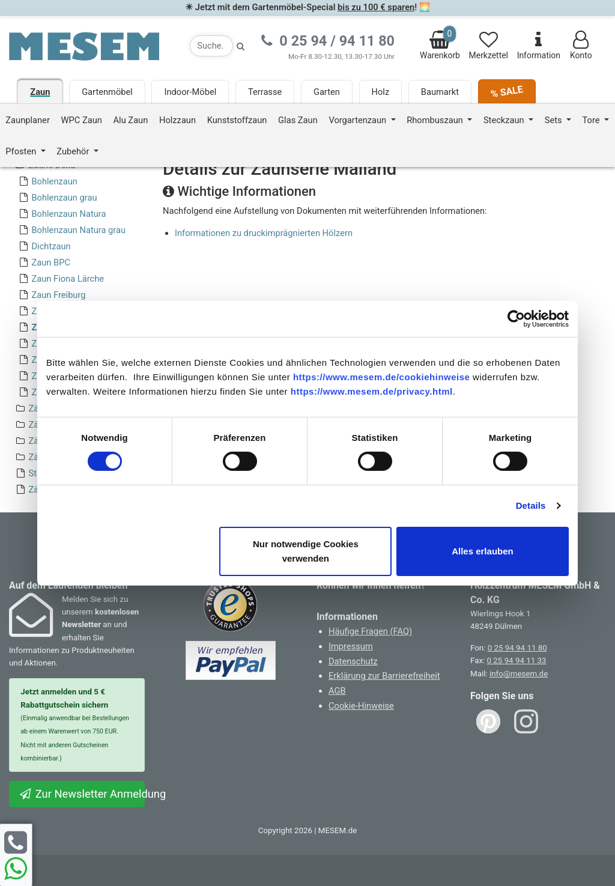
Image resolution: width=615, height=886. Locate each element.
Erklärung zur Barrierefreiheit (384, 675)
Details (531, 505)
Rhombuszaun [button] (436, 120)
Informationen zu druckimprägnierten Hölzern (264, 233)
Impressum (351, 646)
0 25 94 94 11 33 (517, 660)
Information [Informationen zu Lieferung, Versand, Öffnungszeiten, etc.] (538, 46)
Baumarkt (440, 91)
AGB (337, 690)
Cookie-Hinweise (361, 705)
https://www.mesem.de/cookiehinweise (381, 376)
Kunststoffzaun (237, 120)
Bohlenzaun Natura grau (78, 230)
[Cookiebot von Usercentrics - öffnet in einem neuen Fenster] (516, 318)
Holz (381, 91)
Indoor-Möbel (190, 91)
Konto (581, 46)
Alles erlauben (483, 551)
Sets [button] (554, 120)
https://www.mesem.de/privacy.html (372, 391)
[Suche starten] (240, 45)
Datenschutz (353, 661)
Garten (327, 91)
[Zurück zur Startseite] (84, 45)
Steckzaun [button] (504, 120)
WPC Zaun (81, 120)
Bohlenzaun (54, 181)
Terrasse (265, 91)
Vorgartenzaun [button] (358, 120)
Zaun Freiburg (58, 295)
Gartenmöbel (107, 91)
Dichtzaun (50, 246)
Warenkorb (440, 43)
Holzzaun (177, 120)
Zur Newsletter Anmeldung (82, 793)
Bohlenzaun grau (64, 197)
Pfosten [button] (21, 151)
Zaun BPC (50, 262)
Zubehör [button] (73, 151)
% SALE (506, 91)
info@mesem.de (518, 673)
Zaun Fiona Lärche (67, 278)
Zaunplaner (27, 120)
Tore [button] (592, 120)
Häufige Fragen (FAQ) (370, 631)
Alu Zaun (131, 120)
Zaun (40, 91)
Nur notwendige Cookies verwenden (306, 551)
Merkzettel (488, 46)
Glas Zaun (298, 120)
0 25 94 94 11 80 (517, 647)
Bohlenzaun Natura (68, 213)
